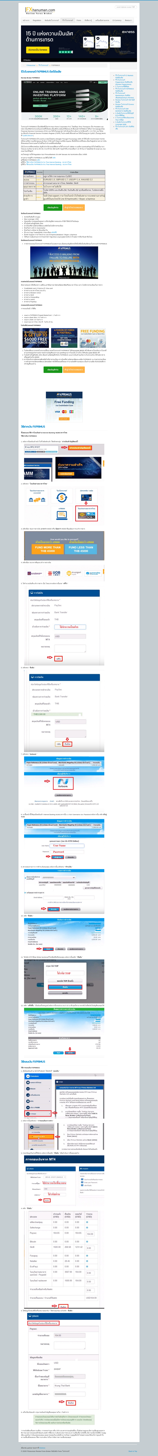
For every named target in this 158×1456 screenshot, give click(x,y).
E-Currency (117, 20)
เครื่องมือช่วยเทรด (102, 20)
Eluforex (42, 1448)
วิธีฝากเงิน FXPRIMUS (33, 427)
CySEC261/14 (28, 135)
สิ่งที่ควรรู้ (88, 20)
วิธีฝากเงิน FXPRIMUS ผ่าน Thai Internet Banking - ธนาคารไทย (48, 162)
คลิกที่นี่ (54, 232)
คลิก (54, 158)
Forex (79, 20)
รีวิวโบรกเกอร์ (67, 20)
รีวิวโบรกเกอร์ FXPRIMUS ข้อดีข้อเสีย (41, 72)
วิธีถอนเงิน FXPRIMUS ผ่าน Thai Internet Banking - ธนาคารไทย (48, 164)
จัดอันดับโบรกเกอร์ (52, 20)
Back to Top (133, 1451)
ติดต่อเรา (128, 20)
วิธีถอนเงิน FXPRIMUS (33, 1062)
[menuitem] (26, 20)
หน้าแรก (26, 20)
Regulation (37, 20)
